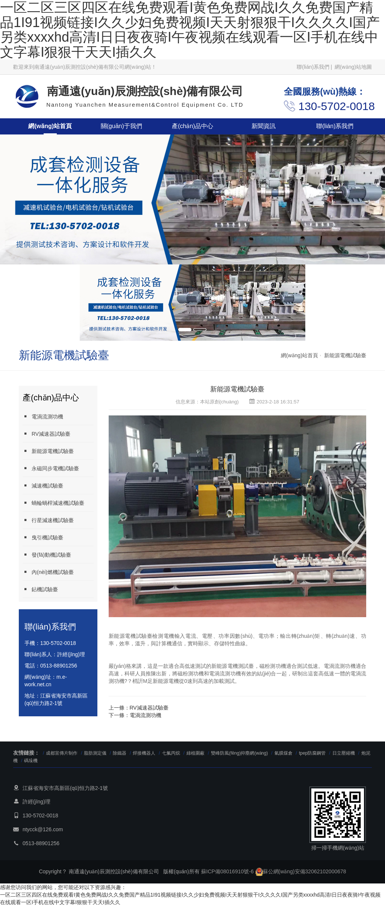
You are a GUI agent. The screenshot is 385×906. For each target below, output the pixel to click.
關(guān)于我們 (121, 126)
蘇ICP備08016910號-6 (227, 871)
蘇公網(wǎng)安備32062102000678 (300, 871)
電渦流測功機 (43, 416)
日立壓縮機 (343, 753)
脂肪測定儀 (96, 753)
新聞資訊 (264, 126)
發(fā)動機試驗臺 (47, 554)
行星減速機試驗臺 (48, 520)
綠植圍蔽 (195, 753)
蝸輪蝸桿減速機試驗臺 (53, 503)
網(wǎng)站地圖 (353, 67)
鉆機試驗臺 (40, 589)
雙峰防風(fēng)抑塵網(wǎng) (239, 753)
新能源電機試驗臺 (345, 355)
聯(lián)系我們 (313, 67)
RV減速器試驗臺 (46, 433)
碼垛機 (31, 760)
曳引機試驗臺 (43, 537)
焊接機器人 (144, 753)
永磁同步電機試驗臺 (51, 468)
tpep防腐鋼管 (312, 753)
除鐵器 (119, 753)
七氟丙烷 (171, 753)
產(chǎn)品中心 (192, 126)
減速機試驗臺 (43, 485)
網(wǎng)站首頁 (50, 126)
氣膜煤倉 (283, 753)
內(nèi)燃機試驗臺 (48, 572)
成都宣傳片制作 (61, 753)
